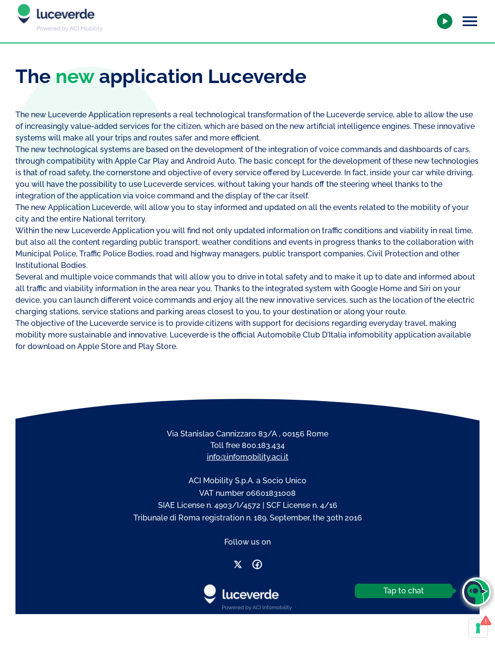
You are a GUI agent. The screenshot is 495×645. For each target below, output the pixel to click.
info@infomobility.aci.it (248, 457)
